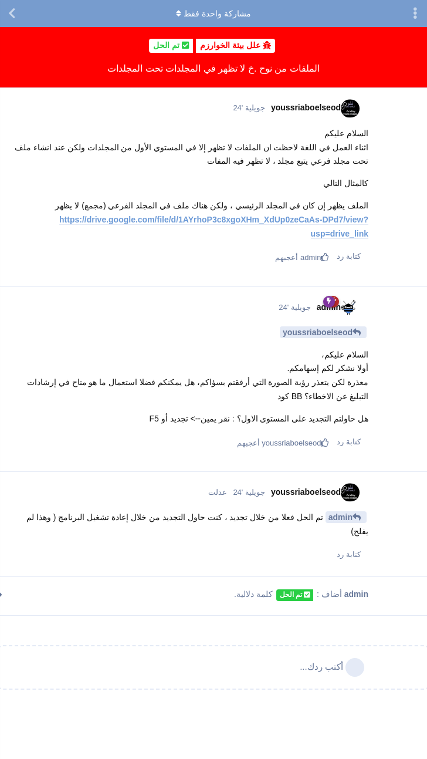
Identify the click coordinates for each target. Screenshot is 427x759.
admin (340, 517)
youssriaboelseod (318, 332)
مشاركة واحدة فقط (213, 13)
